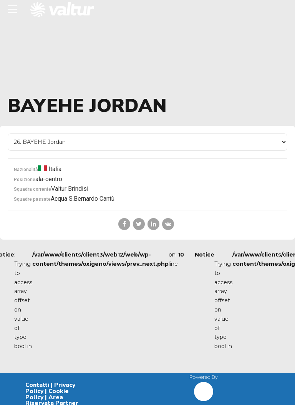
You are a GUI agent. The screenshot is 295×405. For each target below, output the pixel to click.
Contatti (37, 385)
